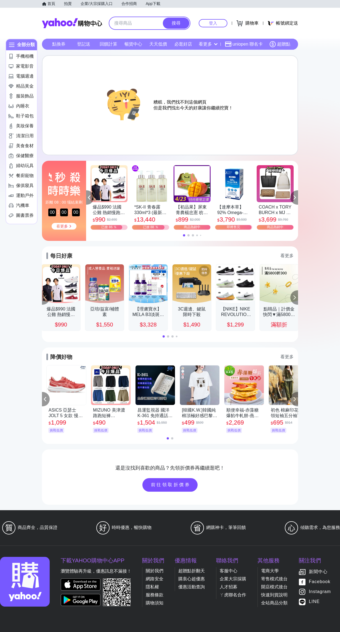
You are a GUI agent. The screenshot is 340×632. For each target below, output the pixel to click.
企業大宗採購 (233, 578)
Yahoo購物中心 (72, 23)
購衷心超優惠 (191, 578)
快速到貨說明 (274, 594)
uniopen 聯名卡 (244, 44)
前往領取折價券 (171, 484)
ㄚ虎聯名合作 (233, 594)
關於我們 (154, 570)
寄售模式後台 (274, 578)
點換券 (58, 44)
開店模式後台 (274, 586)
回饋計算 (108, 44)
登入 (213, 23)
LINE (314, 601)
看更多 (208, 44)
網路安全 (154, 578)
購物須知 (154, 603)
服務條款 (154, 594)
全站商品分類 (274, 603)
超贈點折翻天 (191, 570)
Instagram (320, 591)
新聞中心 (318, 572)
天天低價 (158, 44)
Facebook (319, 582)
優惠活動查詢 (191, 586)
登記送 (83, 44)
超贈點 (279, 44)
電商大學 (270, 570)
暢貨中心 (133, 44)
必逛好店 (183, 44)
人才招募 (228, 586)
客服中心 (228, 570)
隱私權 (152, 586)
